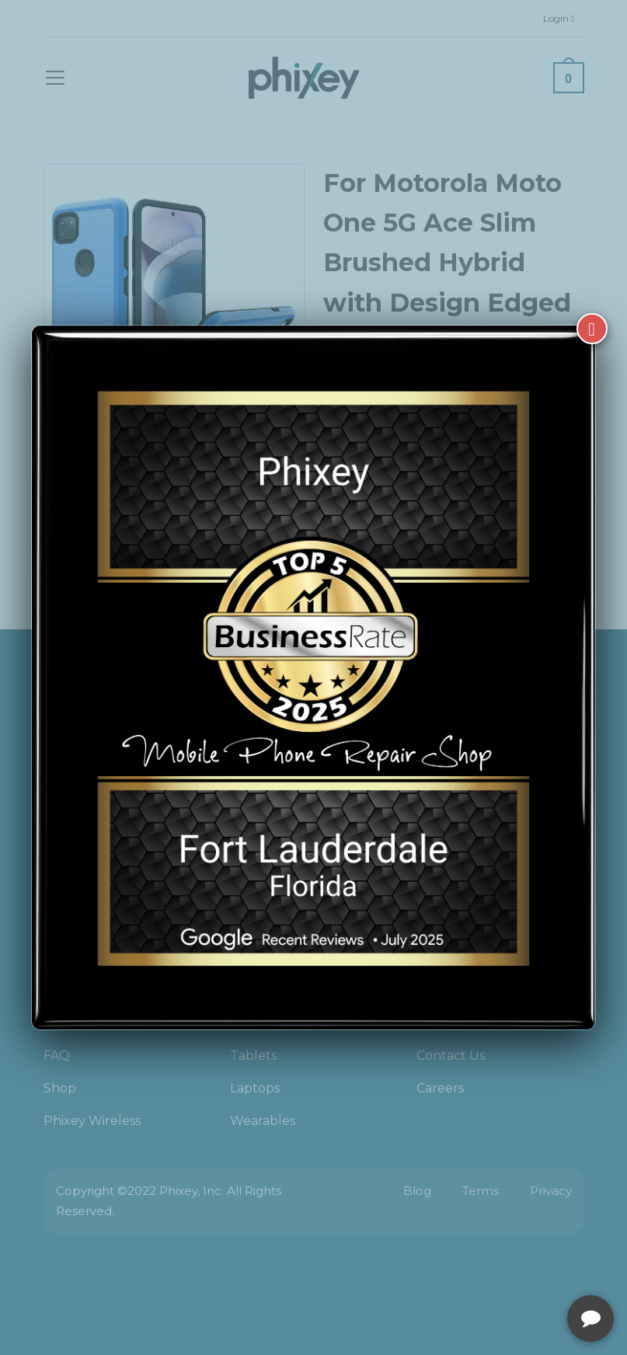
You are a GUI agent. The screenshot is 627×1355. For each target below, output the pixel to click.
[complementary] (514, 1269)
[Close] (592, 328)
